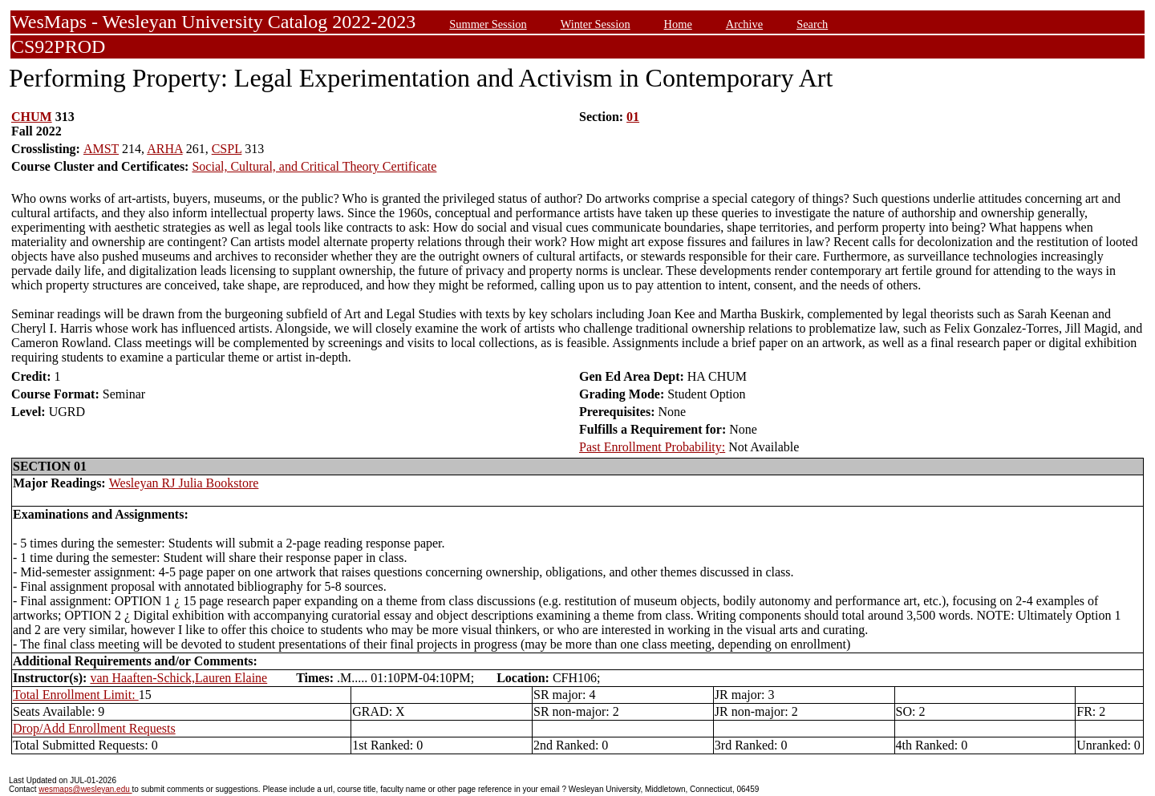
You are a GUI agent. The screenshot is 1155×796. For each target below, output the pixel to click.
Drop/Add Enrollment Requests (94, 728)
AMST (101, 149)
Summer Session (487, 24)
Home (678, 24)
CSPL (227, 149)
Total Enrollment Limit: (76, 694)
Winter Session (595, 24)
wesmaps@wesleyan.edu (85, 789)
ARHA (164, 149)
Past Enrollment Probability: (652, 447)
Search (812, 24)
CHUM (31, 116)
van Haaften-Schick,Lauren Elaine (178, 678)
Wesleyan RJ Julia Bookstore (184, 483)
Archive (744, 24)
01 (632, 116)
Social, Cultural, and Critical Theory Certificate (314, 166)
